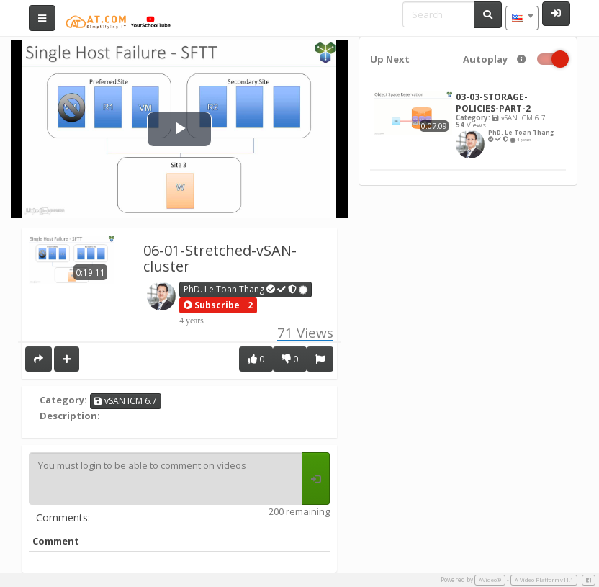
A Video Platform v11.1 (544, 579)
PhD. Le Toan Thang (246, 289)
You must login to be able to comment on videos (165, 479)
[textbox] (522, 18)
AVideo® (490, 579)
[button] (211, 305)
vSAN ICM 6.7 (125, 401)
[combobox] (522, 18)
